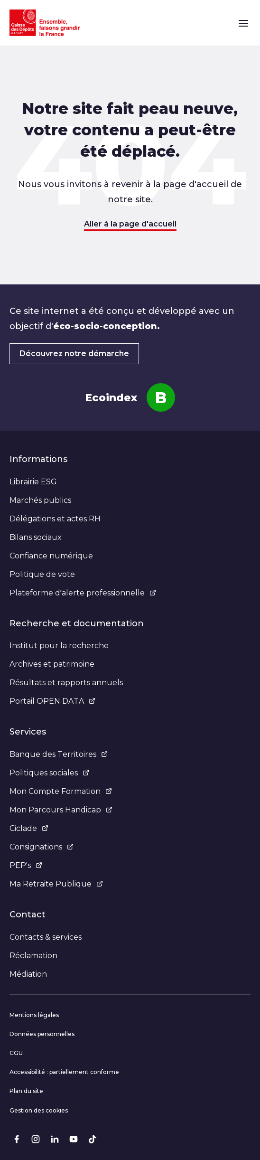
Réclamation (33, 955)
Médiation (28, 974)
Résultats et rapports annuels (66, 682)
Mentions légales (34, 1015)
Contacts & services (45, 937)
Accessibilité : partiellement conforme (64, 1071)
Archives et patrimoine (51, 664)
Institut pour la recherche (59, 645)
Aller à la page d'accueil (130, 223)
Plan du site (26, 1090)
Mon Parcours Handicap (60, 809)
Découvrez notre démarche (74, 353)
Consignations (41, 846)
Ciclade (28, 828)
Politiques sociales (49, 772)
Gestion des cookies (38, 1110)
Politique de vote (42, 574)
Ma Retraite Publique (56, 883)
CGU (16, 1052)
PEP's (25, 865)
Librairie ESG (33, 481)
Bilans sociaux (35, 537)
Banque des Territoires (58, 754)
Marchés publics (40, 500)
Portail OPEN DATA (52, 701)
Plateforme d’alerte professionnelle (82, 592)
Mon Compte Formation (60, 791)
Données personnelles (41, 1033)
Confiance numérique (51, 555)
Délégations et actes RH (55, 518)
